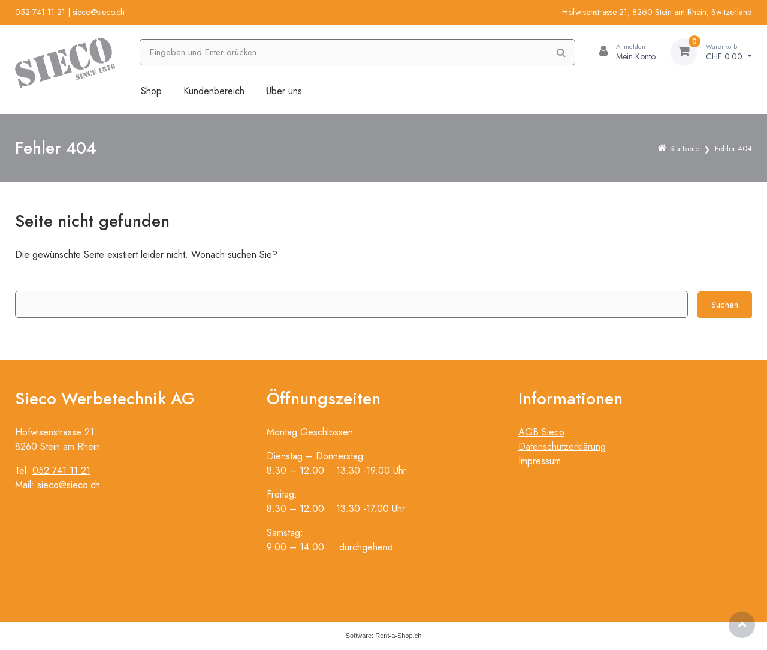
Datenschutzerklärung (562, 446)
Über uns (284, 91)
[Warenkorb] (711, 52)
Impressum (539, 461)
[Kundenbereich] (623, 52)
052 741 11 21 (40, 12)
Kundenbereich (213, 91)
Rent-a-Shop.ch (398, 635)
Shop (151, 91)
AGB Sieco (541, 432)
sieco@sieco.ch (99, 12)
